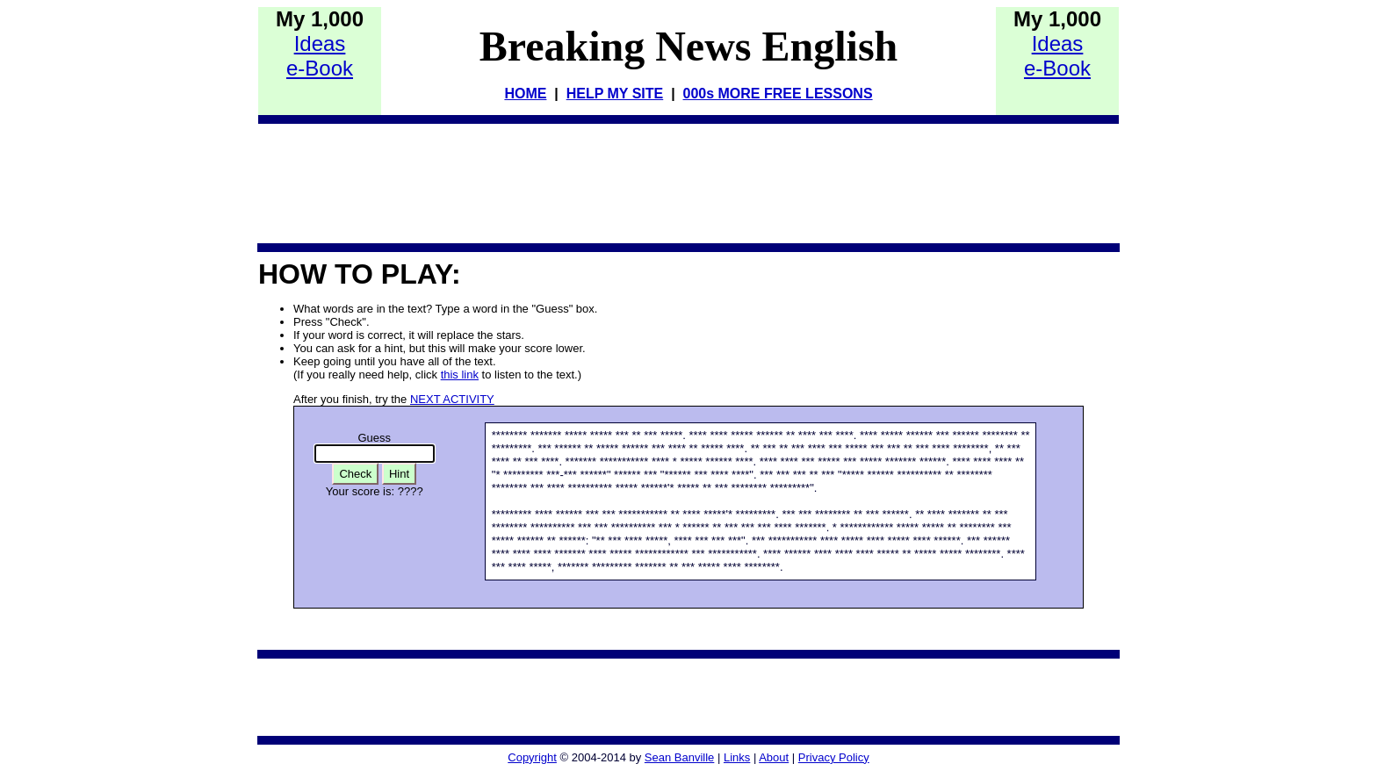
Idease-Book (319, 56)
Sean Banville (680, 757)
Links (737, 757)
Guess (374, 437)
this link (460, 374)
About (774, 757)
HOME (525, 93)
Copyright (532, 757)
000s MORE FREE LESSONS (778, 93)
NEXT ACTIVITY (452, 399)
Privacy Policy (833, 757)
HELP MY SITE (615, 93)
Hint (399, 473)
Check (355, 473)
